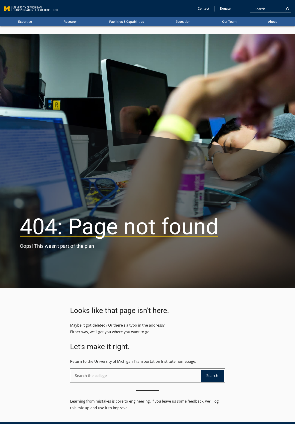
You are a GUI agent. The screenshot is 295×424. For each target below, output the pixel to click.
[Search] (287, 8)
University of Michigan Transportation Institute (135, 361)
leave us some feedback (182, 401)
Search (212, 375)
